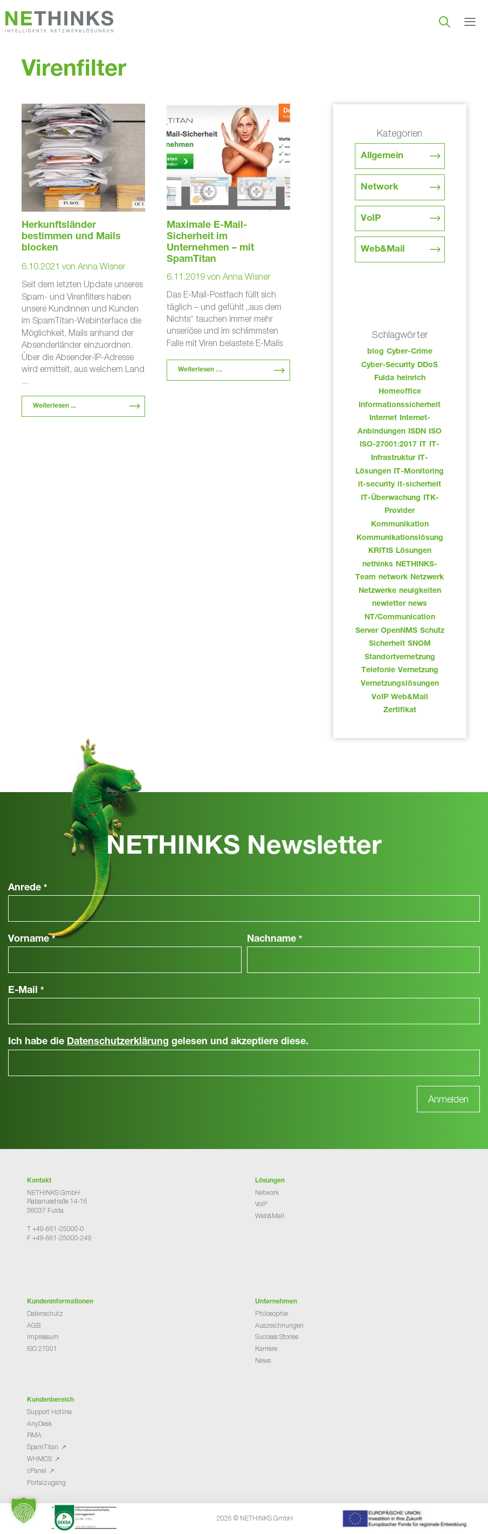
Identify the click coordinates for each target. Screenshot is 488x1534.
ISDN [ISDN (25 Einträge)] (417, 432)
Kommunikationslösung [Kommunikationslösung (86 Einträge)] (399, 538)
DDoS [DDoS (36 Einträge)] (427, 365)
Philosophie (271, 1313)
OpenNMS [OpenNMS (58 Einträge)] (399, 631)
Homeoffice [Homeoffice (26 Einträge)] (400, 392)
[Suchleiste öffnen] (444, 21)
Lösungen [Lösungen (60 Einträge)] (413, 551)
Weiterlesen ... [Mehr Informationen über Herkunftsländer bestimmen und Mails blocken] (54, 406)
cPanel (36, 1471)
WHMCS (39, 1459)
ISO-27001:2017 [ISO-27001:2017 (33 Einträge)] (388, 445)
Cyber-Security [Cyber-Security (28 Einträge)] (388, 365)
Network (379, 187)
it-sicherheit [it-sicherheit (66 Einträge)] (419, 485)
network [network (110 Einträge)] (393, 578)
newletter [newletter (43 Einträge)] (388, 604)
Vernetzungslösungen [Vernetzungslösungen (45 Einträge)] (400, 684)
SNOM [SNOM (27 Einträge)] (419, 644)
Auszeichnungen (279, 1325)
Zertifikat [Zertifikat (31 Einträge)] (399, 710)
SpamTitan (42, 1447)
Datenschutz (45, 1313)
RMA (34, 1435)
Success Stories (276, 1337)
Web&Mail (382, 249)
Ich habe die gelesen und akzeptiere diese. (158, 1042)
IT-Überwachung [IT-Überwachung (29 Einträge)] (391, 498)
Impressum (43, 1337)
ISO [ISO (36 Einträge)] (435, 432)
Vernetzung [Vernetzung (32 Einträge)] (418, 670)
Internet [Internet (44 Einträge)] (383, 418)
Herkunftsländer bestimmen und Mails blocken (71, 237)
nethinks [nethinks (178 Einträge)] (377, 565)
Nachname (275, 939)
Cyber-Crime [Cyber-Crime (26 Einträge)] (409, 352)
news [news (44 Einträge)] (417, 604)
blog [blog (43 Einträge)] (375, 352)
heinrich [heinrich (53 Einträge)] (411, 378)
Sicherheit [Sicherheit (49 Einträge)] (387, 644)
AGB (33, 1325)
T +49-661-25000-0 (55, 1229)
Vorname (32, 939)
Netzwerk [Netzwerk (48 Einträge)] (427, 578)
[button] (23, 1510)
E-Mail (26, 991)
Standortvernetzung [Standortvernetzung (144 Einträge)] (400, 657)
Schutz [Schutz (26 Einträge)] (432, 631)
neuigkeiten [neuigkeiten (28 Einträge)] (420, 591)
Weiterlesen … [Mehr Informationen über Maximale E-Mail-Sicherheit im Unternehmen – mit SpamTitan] (200, 370)
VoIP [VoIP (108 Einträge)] (380, 697)
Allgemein (382, 156)
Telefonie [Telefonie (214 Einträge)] (378, 670)
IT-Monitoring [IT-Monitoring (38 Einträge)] (419, 472)
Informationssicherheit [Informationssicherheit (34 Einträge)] (400, 405)
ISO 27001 (42, 1348)
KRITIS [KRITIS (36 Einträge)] (380, 551)
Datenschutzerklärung (118, 1042)
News (263, 1360)
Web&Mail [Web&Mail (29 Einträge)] (409, 697)
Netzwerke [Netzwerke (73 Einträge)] (377, 591)
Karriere (266, 1348)
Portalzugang (46, 1482)
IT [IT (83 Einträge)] (423, 445)
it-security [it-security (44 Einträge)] (376, 485)
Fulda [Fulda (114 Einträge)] (384, 378)
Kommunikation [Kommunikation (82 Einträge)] (400, 525)
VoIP (371, 219)
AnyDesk (39, 1424)
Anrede (27, 888)
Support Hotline (49, 1412)
